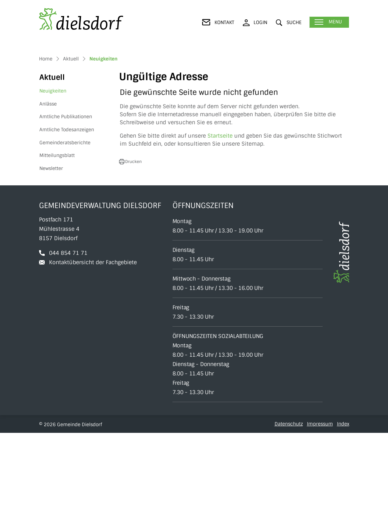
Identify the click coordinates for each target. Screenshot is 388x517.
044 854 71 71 (68, 337)
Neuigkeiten (55, 177)
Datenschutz (289, 508)
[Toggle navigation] (329, 22)
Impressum (320, 508)
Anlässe (48, 188)
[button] (289, 22)
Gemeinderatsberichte (64, 226)
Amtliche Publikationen (65, 201)
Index (343, 508)
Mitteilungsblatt (57, 239)
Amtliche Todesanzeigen (66, 213)
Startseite (220, 219)
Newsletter (51, 252)
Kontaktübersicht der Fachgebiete (93, 346)
